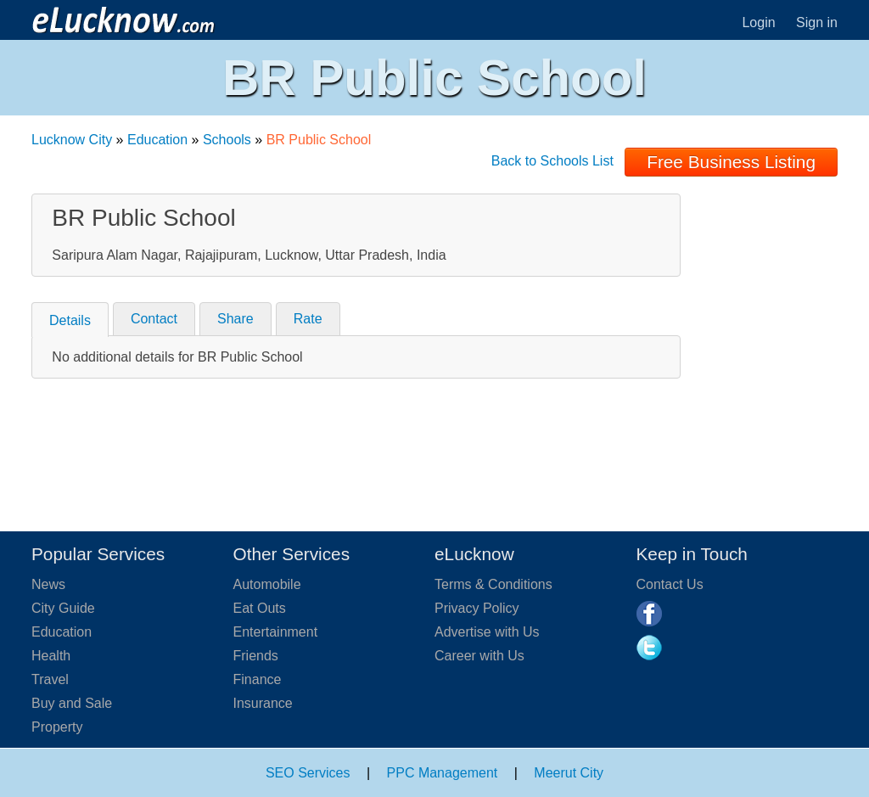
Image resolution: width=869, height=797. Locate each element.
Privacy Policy (476, 608)
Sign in (817, 22)
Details (70, 320)
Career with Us (479, 655)
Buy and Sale (71, 703)
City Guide (63, 608)
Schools (227, 139)
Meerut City (568, 773)
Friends (255, 655)
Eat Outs (259, 608)
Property (56, 727)
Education (157, 139)
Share (235, 319)
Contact (154, 319)
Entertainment (275, 632)
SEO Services (308, 773)
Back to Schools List (552, 161)
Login (758, 22)
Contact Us (670, 584)
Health (50, 655)
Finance (257, 679)
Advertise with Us (487, 632)
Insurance (263, 703)
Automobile (267, 584)
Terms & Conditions (493, 584)
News (48, 584)
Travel (50, 679)
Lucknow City (71, 139)
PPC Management (442, 773)
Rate (308, 319)
